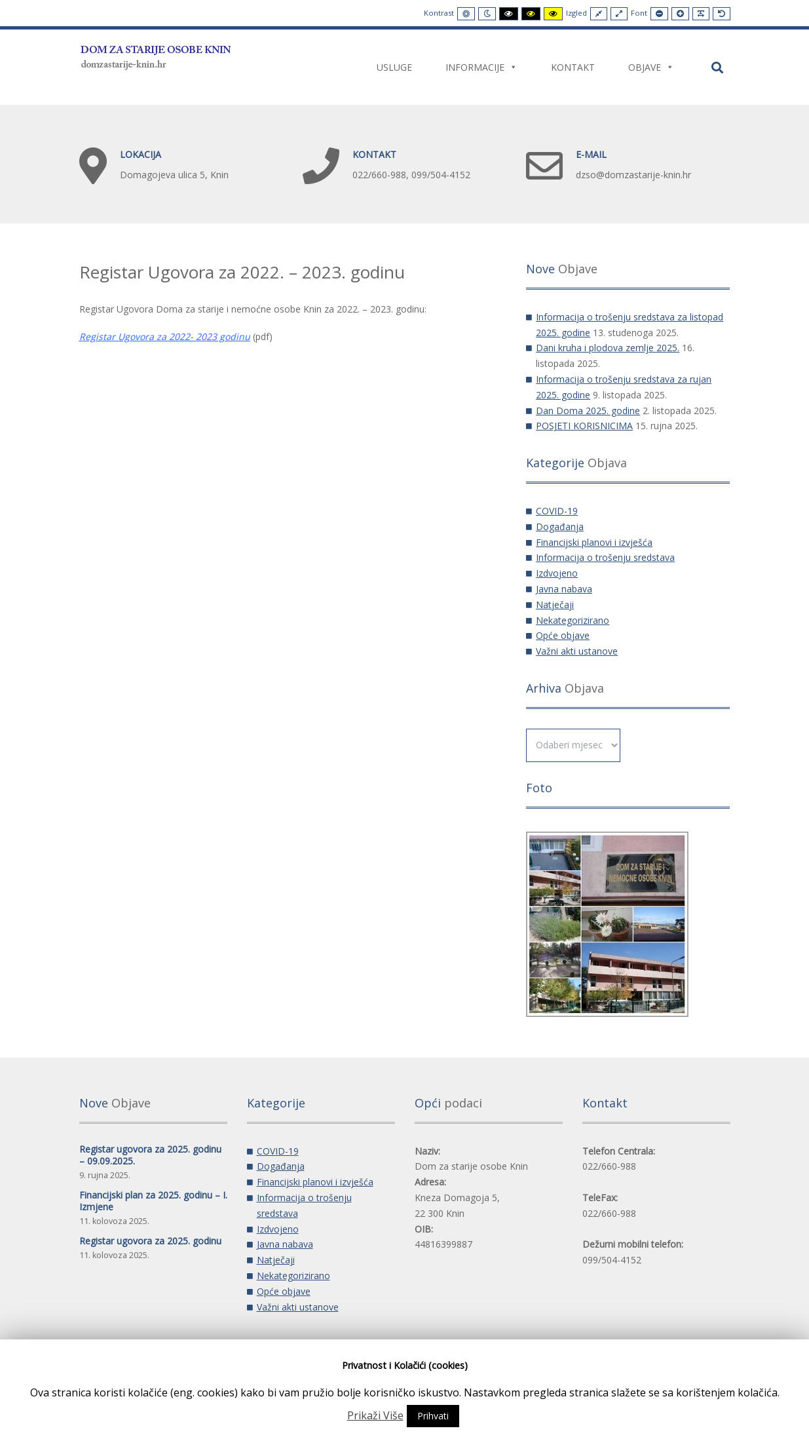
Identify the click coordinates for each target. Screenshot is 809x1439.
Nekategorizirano (572, 620)
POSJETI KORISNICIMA (584, 425)
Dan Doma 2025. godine (588, 410)
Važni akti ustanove (577, 651)
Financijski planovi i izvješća (594, 542)
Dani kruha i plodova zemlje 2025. (607, 347)
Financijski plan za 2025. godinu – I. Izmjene (153, 1201)
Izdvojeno (557, 573)
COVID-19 (557, 511)
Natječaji (555, 604)
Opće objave (563, 635)
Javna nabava (564, 589)
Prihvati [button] (433, 1416)
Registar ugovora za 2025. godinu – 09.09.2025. (150, 1155)
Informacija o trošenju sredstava (605, 557)
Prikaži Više (375, 1415)
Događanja (560, 526)
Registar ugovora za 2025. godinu (150, 1241)
